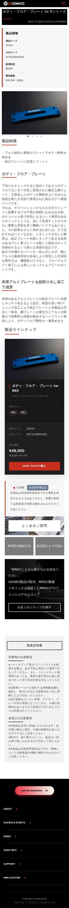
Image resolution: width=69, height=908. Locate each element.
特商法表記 (32, 902)
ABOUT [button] (8, 808)
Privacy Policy (19, 902)
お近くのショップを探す (34, 607)
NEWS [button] (7, 836)
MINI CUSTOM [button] (12, 877)
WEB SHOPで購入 (34, 466)
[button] (28, 136)
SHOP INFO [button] (10, 850)
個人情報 (43, 902)
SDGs (53, 902)
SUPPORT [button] (9, 863)
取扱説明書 (34, 645)
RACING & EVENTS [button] (14, 822)
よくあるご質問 (34, 526)
